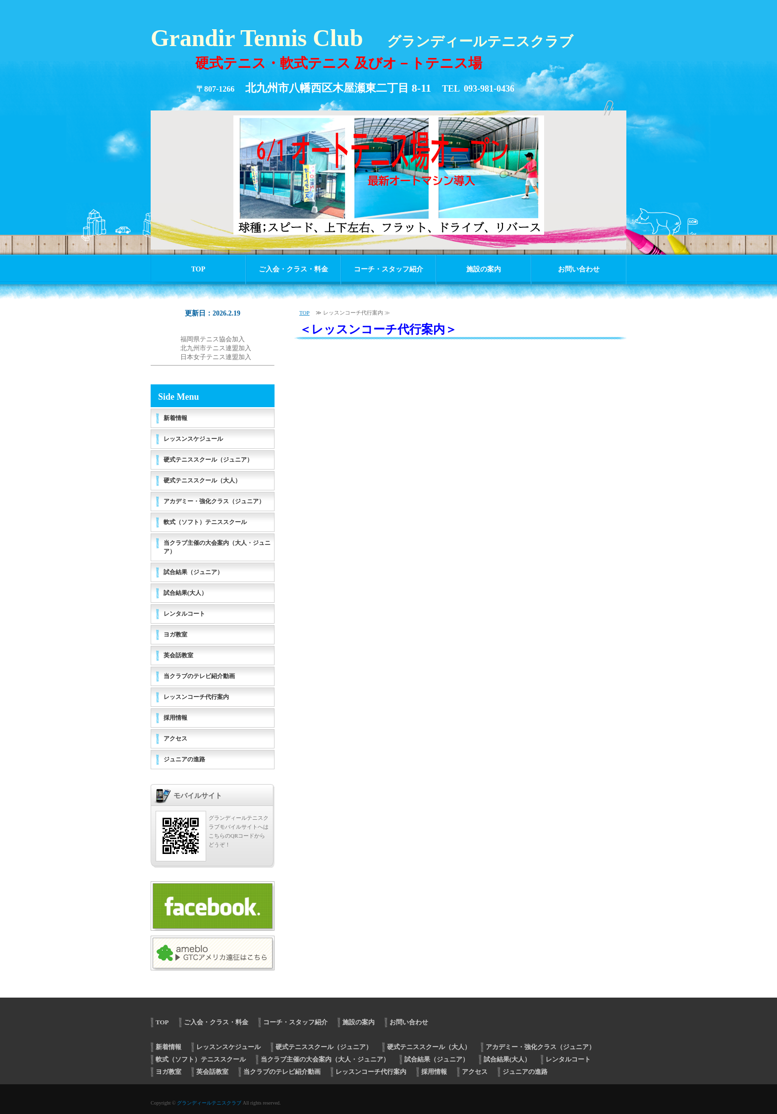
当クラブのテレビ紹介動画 (199, 676)
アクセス (175, 738)
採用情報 (175, 717)
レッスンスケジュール (193, 438)
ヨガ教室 (175, 634)
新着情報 (175, 418)
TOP (198, 269)
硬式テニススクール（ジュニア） (208, 459)
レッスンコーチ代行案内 (196, 696)
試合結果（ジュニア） (193, 572)
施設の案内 (483, 269)
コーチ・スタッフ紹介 (388, 269)
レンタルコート (184, 613)
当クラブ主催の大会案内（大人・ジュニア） (217, 547)
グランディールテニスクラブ (209, 1103)
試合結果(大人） (185, 592)
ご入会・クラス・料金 (293, 269)
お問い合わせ (579, 269)
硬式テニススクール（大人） (202, 480)
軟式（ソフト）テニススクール (205, 522)
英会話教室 (178, 655)
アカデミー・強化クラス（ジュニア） (214, 501)
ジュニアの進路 (184, 759)
